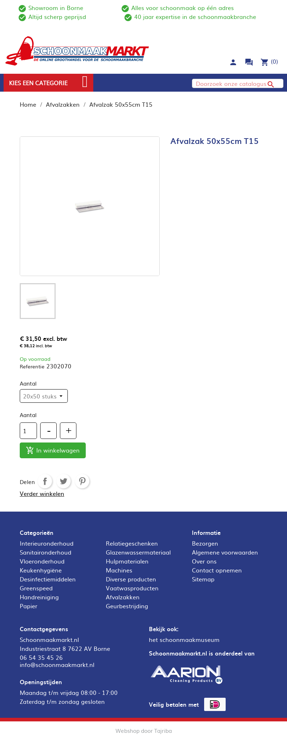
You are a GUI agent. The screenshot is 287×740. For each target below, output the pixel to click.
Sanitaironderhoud (45, 552)
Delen (45, 481)
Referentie (32, 366)
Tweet (63, 481)
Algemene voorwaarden (225, 552)
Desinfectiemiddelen (48, 579)
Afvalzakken (123, 597)
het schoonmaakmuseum (184, 639)
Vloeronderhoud (42, 561)
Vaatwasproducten (132, 588)
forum (249, 62)
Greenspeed (36, 588)
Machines (119, 570)
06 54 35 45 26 (41, 657)
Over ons (204, 561)
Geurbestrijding (127, 605)
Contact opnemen (217, 570)
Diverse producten (131, 579)
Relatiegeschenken (132, 543)
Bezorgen (205, 543)
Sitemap (203, 579)
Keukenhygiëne (41, 570)
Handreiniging (39, 597)
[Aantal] (28, 430)
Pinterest (82, 481)
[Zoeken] (237, 83)
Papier (28, 605)
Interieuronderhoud (47, 543)
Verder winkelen (42, 493)
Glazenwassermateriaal (138, 552)
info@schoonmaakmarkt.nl (57, 664)
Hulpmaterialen (127, 561)
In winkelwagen (53, 450)
